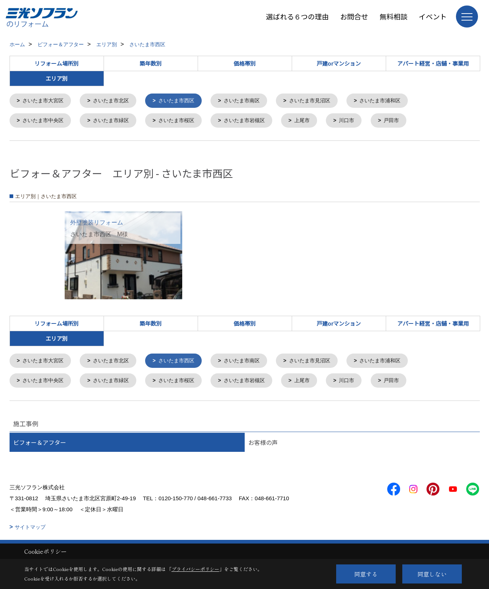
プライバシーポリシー (195, 569)
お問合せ (354, 16)
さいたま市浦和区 (397, 101)
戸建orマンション (339, 63)
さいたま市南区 (252, 101)
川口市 (361, 121)
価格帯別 (245, 63)
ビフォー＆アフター (39, 445)
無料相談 (393, 16)
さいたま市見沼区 (324, 101)
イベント (433, 16)
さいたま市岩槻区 (255, 121)
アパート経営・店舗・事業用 (433, 63)
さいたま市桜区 (184, 121)
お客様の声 (263, 445)
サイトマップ (30, 530)
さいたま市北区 (116, 101)
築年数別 (151, 63)
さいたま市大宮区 (45, 101)
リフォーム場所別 (57, 63)
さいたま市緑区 (116, 121)
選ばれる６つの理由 (297, 16)
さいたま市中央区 (45, 121)
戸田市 (408, 121)
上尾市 (315, 121)
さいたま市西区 (184, 101)
